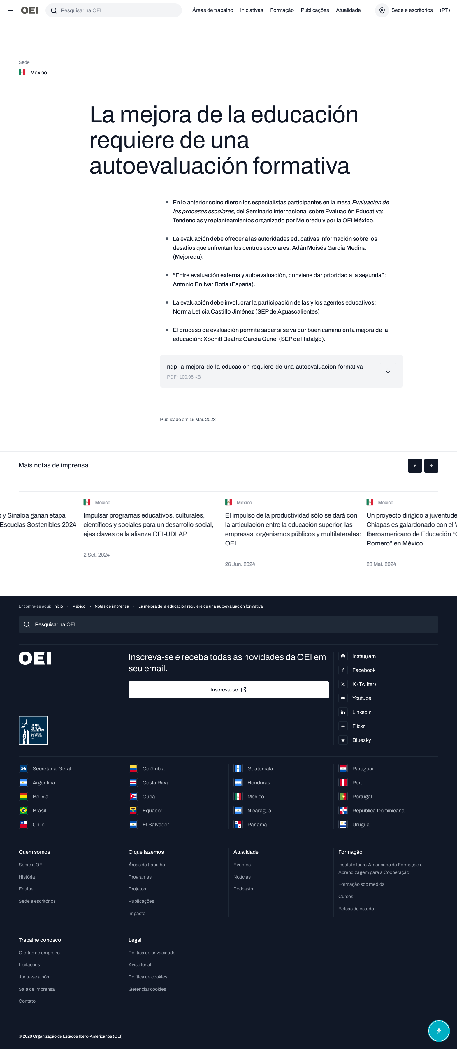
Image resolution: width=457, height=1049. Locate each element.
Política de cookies (148, 976)
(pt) (445, 10)
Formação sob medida (361, 884)
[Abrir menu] (10, 10)
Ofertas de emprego (39, 952)
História (27, 876)
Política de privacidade (152, 952)
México (78, 606)
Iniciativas (251, 10)
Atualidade (348, 10)
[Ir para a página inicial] (29, 10)
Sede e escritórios (37, 901)
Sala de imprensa (37, 989)
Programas (140, 876)
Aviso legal (140, 964)
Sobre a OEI (31, 864)
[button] (415, 466)
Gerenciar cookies (147, 989)
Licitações (29, 964)
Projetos (137, 888)
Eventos (242, 864)
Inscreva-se (228, 690)
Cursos (345, 896)
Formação (282, 10)
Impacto (137, 913)
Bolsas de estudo (356, 908)
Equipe (26, 888)
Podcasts (243, 888)
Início (58, 606)
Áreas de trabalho (212, 10)
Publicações (315, 10)
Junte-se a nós (34, 976)
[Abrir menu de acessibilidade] (439, 1031)
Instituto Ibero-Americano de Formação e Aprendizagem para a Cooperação (380, 868)
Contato (27, 1001)
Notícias (242, 876)
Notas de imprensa (112, 606)
